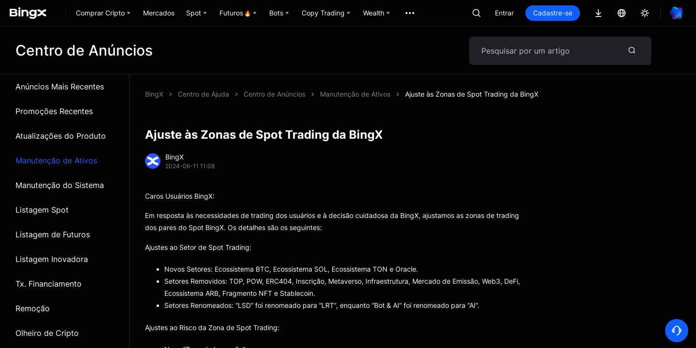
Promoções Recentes (54, 111)
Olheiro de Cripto (47, 333)
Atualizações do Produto (60, 136)
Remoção (32, 308)
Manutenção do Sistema (59, 185)
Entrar (504, 13)
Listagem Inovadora (51, 259)
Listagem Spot (42, 210)
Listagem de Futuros (52, 234)
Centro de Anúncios (274, 94)
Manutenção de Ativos (56, 160)
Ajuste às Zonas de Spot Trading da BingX (471, 94)
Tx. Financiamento (48, 284)
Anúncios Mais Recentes (59, 86)
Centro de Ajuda (203, 94)
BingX (154, 94)
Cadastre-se (552, 13)
